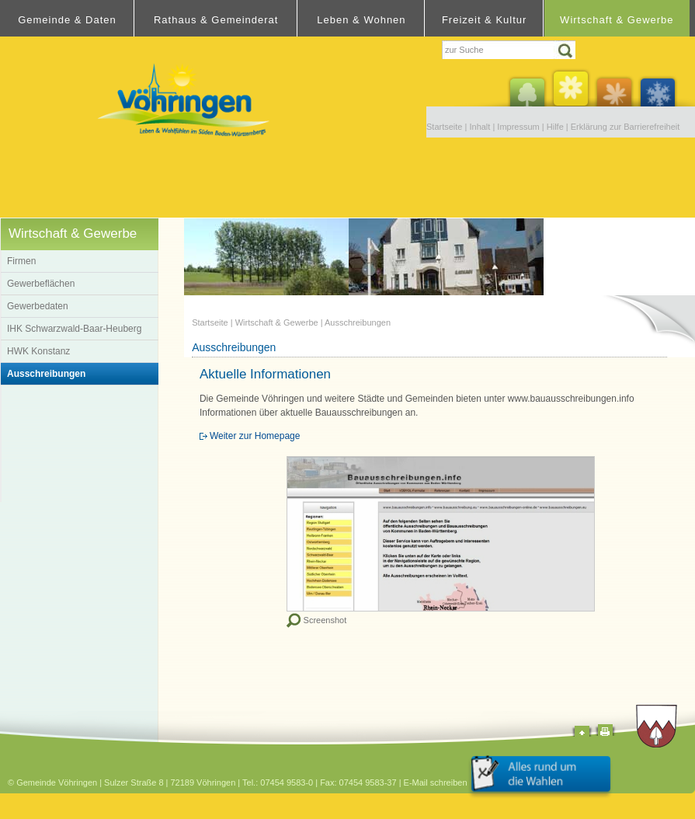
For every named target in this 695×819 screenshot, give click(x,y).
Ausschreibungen (46, 373)
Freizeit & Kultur (484, 20)
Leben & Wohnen (361, 20)
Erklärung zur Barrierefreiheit (625, 126)
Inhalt (479, 126)
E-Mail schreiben (435, 782)
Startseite (444, 126)
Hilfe (555, 126)
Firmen (21, 261)
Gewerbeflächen (41, 283)
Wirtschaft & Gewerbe (616, 20)
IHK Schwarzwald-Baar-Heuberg (74, 328)
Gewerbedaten (37, 306)
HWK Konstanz (38, 351)
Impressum (518, 126)
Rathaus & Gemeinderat (216, 20)
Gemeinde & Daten (67, 20)
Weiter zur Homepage (255, 435)
